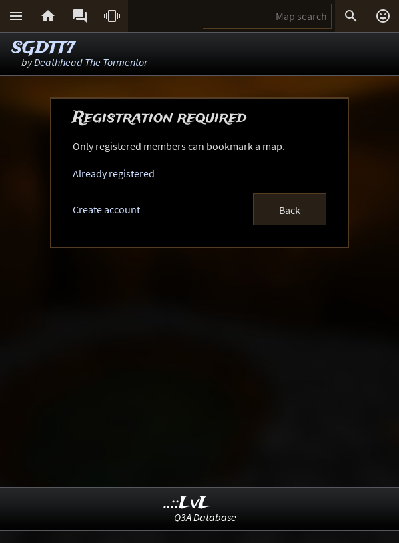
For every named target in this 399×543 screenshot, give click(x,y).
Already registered (114, 173)
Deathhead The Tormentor (90, 62)
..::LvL (187, 503)
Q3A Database (205, 517)
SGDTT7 (43, 48)
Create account (106, 209)
